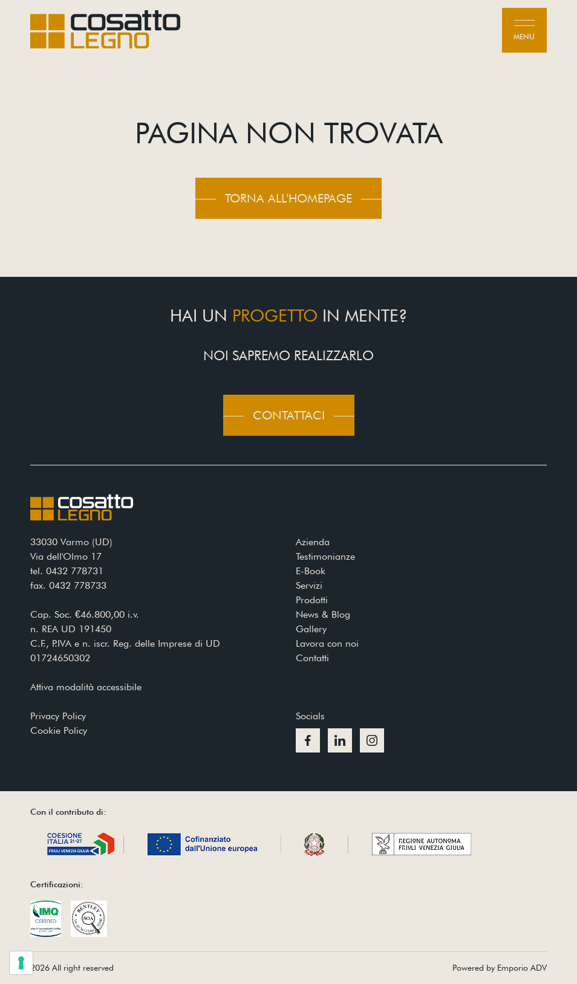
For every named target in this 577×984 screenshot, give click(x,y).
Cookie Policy (58, 730)
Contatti (312, 658)
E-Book (310, 571)
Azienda (313, 542)
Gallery (311, 629)
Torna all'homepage (288, 198)
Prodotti (312, 600)
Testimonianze (325, 556)
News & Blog (323, 614)
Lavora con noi (327, 643)
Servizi (309, 585)
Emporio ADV (522, 968)
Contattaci (289, 415)
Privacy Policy (58, 716)
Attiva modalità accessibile (86, 687)
